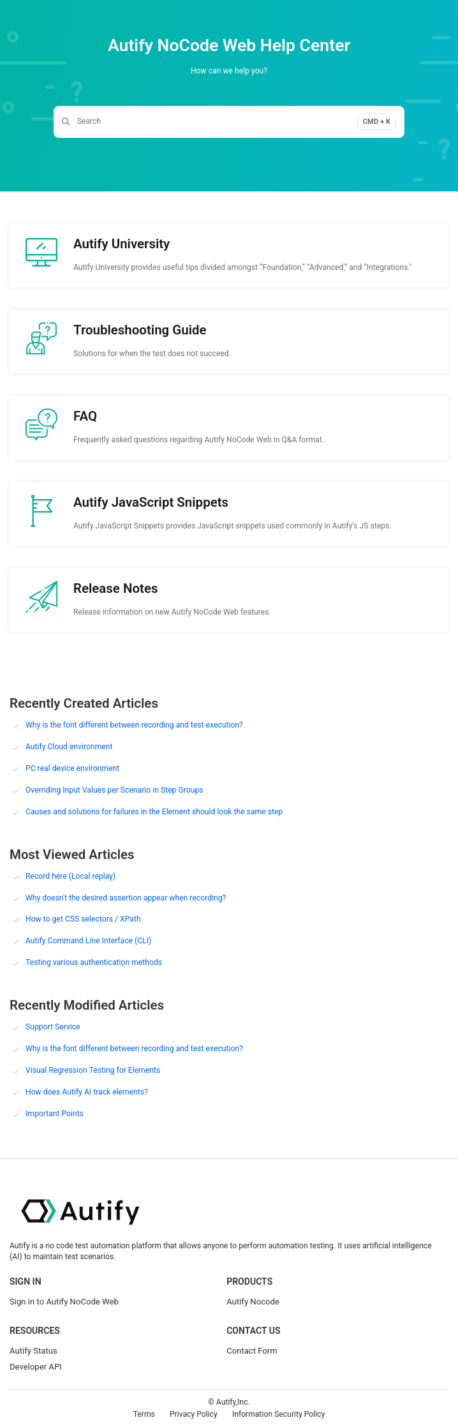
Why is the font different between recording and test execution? (134, 725)
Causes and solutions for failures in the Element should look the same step (154, 811)
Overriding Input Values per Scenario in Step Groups (114, 790)
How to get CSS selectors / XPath (83, 919)
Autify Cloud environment (69, 746)
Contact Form (251, 1351)
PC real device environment (72, 768)
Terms (144, 1414)
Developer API (36, 1366)
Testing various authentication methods (94, 962)
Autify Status (33, 1351)
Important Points (55, 1113)
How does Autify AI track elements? (87, 1091)
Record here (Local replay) (70, 876)
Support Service (53, 1026)
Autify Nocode (252, 1301)
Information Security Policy (278, 1414)
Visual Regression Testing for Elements (93, 1070)
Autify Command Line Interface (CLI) (88, 940)
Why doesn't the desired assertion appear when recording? (126, 897)
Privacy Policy (194, 1414)
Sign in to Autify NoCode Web (64, 1301)
